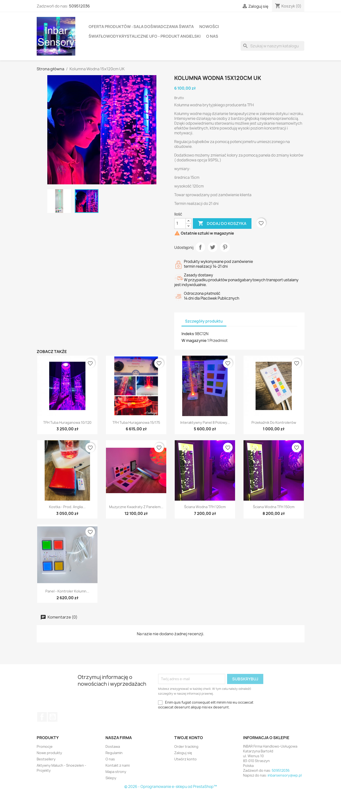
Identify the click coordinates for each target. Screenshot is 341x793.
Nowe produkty (49, 752)
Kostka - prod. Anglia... (67, 507)
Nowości (209, 26)
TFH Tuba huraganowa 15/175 (136, 422)
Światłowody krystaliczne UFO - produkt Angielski (145, 36)
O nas (212, 36)
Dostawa (112, 746)
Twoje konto (188, 737)
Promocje (45, 746)
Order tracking (186, 746)
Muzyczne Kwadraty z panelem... (136, 507)
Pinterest (225, 247)
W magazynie (194, 340)
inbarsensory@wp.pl (285, 775)
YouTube (52, 717)
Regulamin (114, 752)
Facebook (42, 717)
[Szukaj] (272, 46)
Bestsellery (46, 759)
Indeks (187, 333)
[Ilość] (180, 223)
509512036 (79, 6)
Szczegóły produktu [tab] (204, 321)
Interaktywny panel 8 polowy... (205, 422)
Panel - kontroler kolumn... (67, 591)
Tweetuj (212, 247)
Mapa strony (115, 771)
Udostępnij (200, 247)
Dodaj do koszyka (222, 223)
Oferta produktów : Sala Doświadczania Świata (141, 26)
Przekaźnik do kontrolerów (273, 422)
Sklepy (110, 778)
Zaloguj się (183, 752)
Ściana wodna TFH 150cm (273, 507)
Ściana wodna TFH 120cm (205, 507)
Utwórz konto (185, 759)
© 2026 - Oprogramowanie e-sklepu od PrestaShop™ (170, 786)
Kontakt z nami (117, 765)
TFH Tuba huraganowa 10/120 (67, 422)
